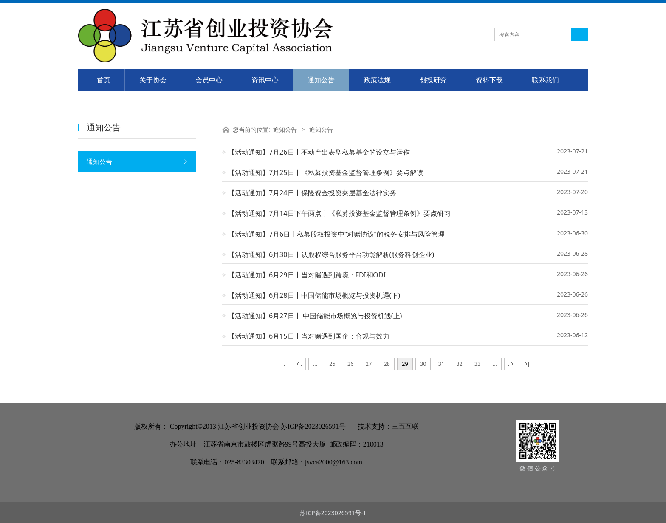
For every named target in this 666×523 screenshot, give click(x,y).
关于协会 (152, 80)
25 (332, 364)
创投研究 (433, 80)
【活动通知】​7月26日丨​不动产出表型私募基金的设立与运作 (319, 152)
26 (350, 364)
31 (441, 364)
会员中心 (209, 80)
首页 (103, 80)
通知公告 (321, 80)
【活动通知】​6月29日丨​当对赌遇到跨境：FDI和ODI (307, 275)
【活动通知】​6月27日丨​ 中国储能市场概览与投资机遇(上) (315, 315)
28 (387, 364)
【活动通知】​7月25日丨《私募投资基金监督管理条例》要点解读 (325, 172)
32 (459, 364)
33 (477, 364)
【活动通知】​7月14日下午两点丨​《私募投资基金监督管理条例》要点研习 (339, 213)
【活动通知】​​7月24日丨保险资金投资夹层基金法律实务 (312, 193)
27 (369, 364)
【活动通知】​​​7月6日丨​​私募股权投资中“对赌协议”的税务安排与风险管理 (336, 234)
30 (423, 364)
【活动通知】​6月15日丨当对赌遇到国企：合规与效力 (308, 336)
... (315, 364)
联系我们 (545, 80)
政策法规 (377, 80)
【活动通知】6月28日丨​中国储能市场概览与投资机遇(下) (314, 295)
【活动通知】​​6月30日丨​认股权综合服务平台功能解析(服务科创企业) (331, 254)
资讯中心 (265, 80)
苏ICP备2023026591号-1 (333, 513)
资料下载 (489, 80)
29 (405, 364)
